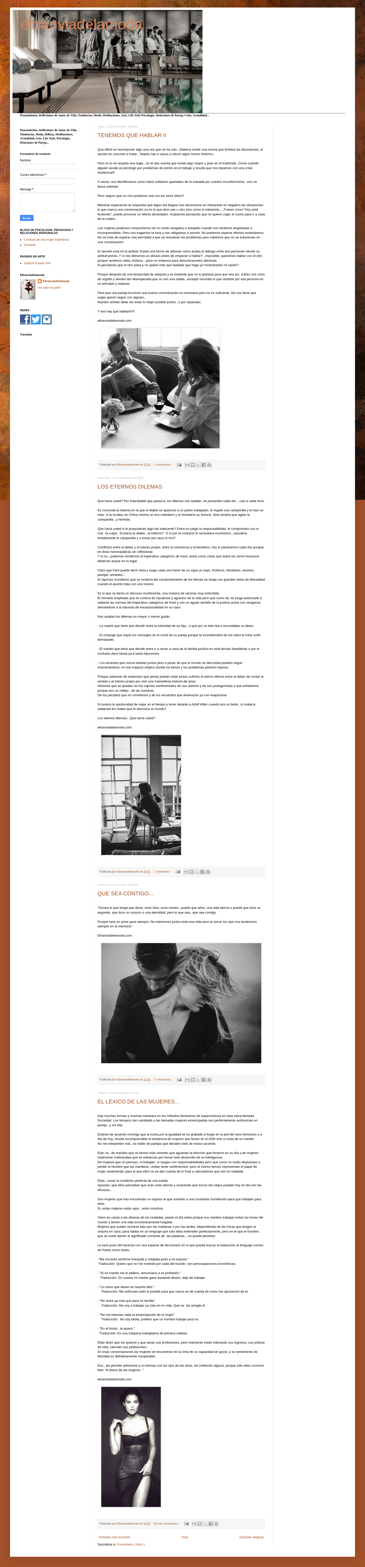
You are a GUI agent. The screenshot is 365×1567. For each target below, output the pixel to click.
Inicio (185, 1537)
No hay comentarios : (167, 1523)
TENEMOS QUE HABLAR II (132, 135)
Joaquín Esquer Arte (37, 263)
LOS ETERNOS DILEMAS (130, 487)
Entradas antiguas (252, 1537)
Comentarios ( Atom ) (130, 1544)
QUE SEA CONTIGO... (126, 893)
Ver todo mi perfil (49, 287)
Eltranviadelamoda (56, 281)
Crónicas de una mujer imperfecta (46, 239)
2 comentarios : (163, 464)
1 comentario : (163, 871)
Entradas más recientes (114, 1537)
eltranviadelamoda (81, 24)
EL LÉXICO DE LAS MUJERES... (138, 1101)
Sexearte (30, 245)
